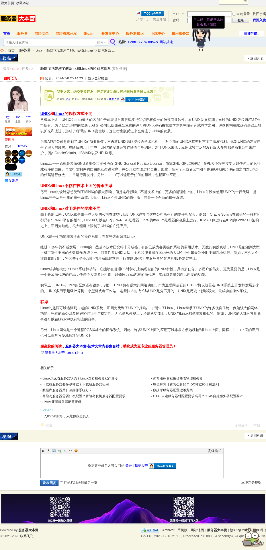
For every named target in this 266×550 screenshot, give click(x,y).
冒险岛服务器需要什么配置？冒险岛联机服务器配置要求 (83, 396)
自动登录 (241, 14)
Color (48, 450)
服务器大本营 (2, 50)
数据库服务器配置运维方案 (173, 390)
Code (70, 450)
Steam (89, 33)
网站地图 (197, 530)
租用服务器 (180, 33)
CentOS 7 (135, 42)
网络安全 (42, 33)
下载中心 (158, 33)
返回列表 (257, 58)
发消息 (14, 180)
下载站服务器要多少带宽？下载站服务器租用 (75, 384)
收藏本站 (22, 3)
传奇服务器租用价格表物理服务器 (178, 378)
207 (28, 117)
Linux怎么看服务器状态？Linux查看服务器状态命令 (80, 378)
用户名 (175, 14)
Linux (59, 113)
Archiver (168, 530)
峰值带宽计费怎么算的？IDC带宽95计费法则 (186, 384)
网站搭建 (166, 42)
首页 (11, 50)
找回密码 (259, 14)
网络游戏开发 (66, 33)
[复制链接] (119, 69)
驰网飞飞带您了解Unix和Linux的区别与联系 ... (81, 50)
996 (18, 117)
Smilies (76, 450)
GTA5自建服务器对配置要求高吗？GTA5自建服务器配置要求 (198, 396)
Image (54, 450)
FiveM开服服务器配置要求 (61, 402)
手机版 (183, 530)
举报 (256, 425)
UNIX (45, 113)
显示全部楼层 (98, 78)
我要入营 (259, 20)
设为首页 (7, 3)
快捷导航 (250, 33)
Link (59, 450)
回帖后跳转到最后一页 (78, 483)
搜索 (100, 42)
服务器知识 (135, 33)
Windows (151, 42)
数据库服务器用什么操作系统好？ (67, 390)
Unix (38, 50)
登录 (68, 99)
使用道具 (241, 425)
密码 (176, 20)
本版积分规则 (251, 483)
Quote (65, 450)
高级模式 (214, 451)
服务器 (22, 33)
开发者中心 (110, 33)
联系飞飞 (26, 536)
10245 (22, 146)
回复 (49, 425)
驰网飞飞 (10, 78)
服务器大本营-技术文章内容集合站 (92, 346)
